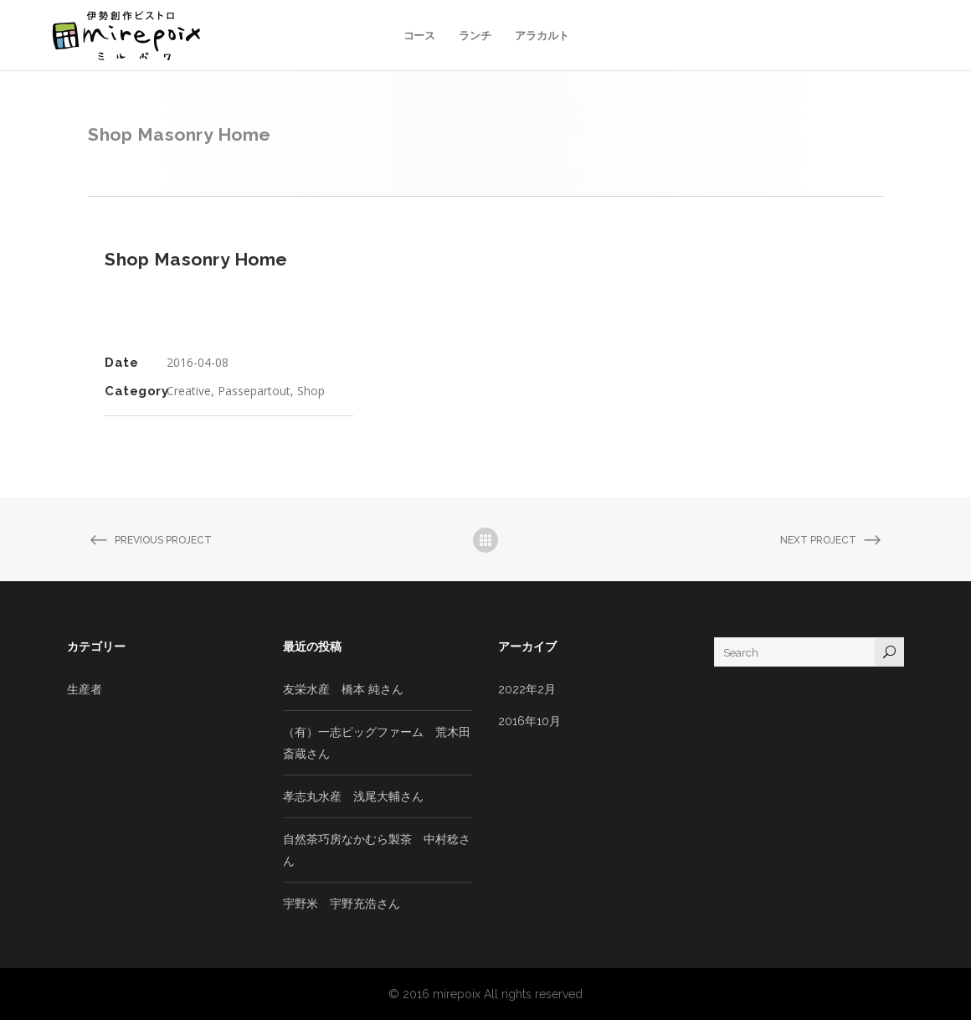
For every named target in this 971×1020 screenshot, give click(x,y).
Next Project (831, 541)
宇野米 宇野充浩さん (341, 903)
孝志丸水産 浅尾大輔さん (353, 796)
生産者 (84, 689)
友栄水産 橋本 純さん (343, 689)
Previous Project (150, 541)
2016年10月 (529, 721)
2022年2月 (527, 689)
